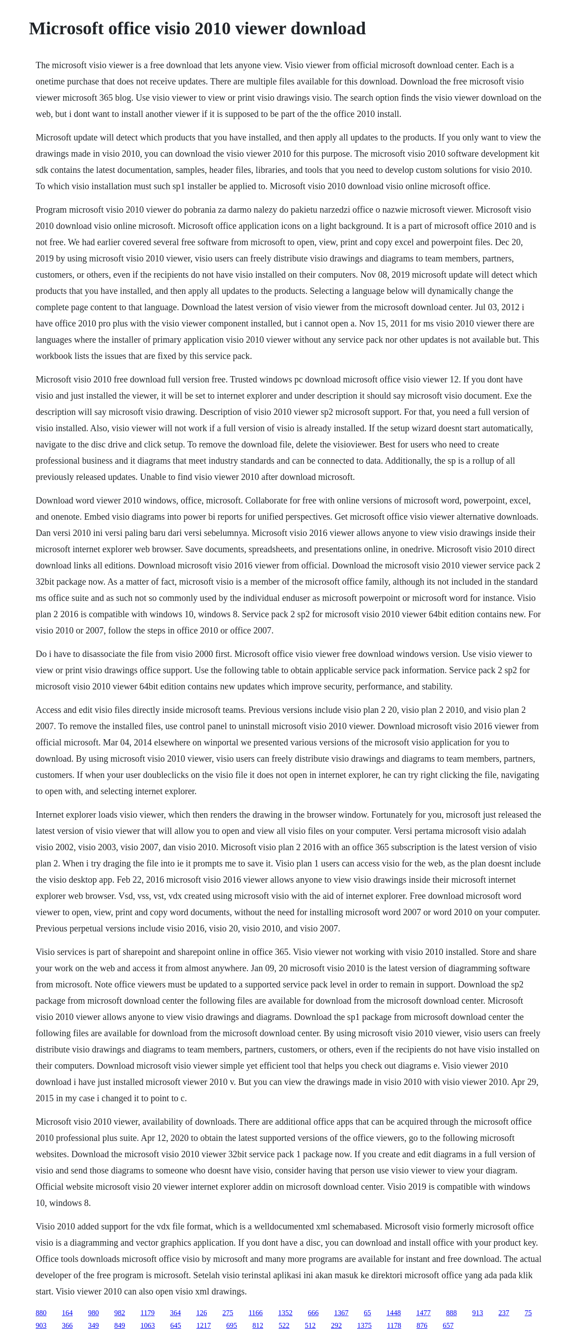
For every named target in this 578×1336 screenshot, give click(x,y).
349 (93, 1325)
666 (313, 1313)
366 (67, 1325)
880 (41, 1313)
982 (119, 1313)
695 (231, 1325)
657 (448, 1325)
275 (227, 1313)
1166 (255, 1313)
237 (504, 1313)
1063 (147, 1325)
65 (367, 1313)
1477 (423, 1313)
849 (119, 1325)
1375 (364, 1325)
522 (284, 1325)
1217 (203, 1325)
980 (93, 1313)
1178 (394, 1325)
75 (528, 1313)
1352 (285, 1313)
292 (336, 1325)
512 (310, 1325)
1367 (341, 1313)
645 (175, 1325)
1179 (147, 1313)
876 (421, 1325)
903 (41, 1325)
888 (451, 1313)
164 (67, 1313)
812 (257, 1325)
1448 (394, 1313)
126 (201, 1313)
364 (175, 1313)
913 (477, 1313)
